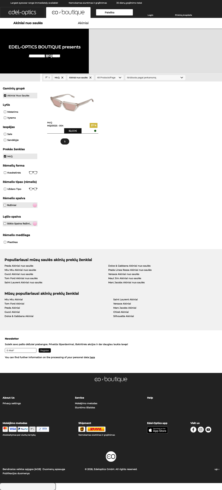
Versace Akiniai (122, 303)
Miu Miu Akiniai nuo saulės (20, 270)
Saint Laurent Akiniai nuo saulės (23, 282)
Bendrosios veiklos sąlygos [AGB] (22, 469)
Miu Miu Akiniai (14, 299)
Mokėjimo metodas (86, 403)
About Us (8, 397)
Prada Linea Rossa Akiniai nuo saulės (130, 270)
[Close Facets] (20, 77)
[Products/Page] (109, 77)
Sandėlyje (11, 140)
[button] (22, 12)
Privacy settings (12, 403)
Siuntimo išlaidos (85, 407)
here (92, 357)
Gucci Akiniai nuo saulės (19, 274)
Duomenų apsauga (53, 469)
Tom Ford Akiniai (14, 303)
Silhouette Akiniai (123, 316)
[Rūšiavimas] (155, 77)
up (217, 469)
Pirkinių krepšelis (183, 15)
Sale (8, 134)
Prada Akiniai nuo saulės (19, 265)
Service (79, 397)
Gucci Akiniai (12, 312)
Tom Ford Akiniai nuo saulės (21, 278)
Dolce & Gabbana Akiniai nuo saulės (129, 265)
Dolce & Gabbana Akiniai (19, 316)
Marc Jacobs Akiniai (124, 307)
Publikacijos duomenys (16, 473)
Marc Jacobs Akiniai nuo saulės (126, 282)
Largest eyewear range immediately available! (34, 3)
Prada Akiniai (12, 307)
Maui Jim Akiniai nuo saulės (124, 278)
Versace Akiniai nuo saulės (123, 274)
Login (150, 15)
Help (150, 397)
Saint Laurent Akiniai (125, 299)
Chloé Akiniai (121, 312)
